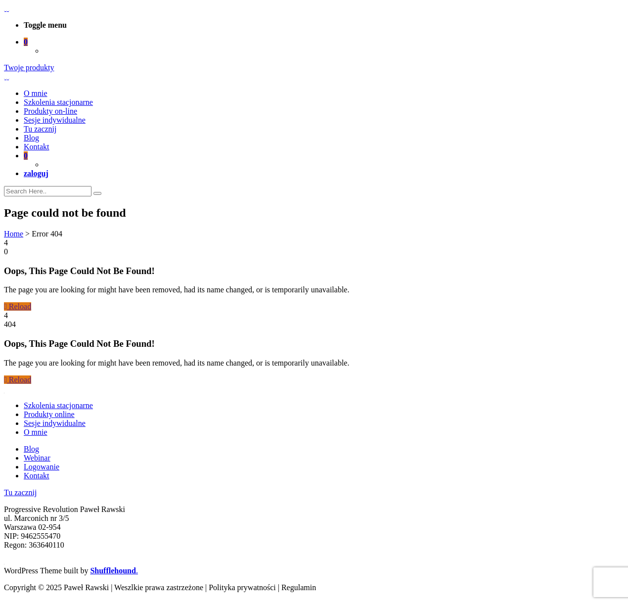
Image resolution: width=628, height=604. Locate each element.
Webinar (37, 458)
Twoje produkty (29, 67)
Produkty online (49, 414)
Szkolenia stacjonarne (58, 102)
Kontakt (36, 146)
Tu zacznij (40, 129)
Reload (17, 306)
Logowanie (41, 467)
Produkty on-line (50, 111)
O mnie (35, 93)
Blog (31, 138)
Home (13, 234)
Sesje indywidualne (55, 120)
